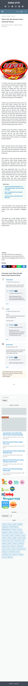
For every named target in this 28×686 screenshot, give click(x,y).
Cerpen (20, 529)
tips (10, 554)
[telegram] (23, 6)
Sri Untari (11, 290)
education (17, 535)
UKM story (10, 557)
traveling (21, 554)
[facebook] (5, 6)
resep (3, 549)
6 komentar (4, 26)
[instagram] (16, 6)
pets (8, 546)
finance (9, 538)
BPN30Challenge (6, 529)
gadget (14, 538)
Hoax (8, 540)
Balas (7, 303)
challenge (4, 532)
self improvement (21, 549)
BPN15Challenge (14, 526)
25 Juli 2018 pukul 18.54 (14, 359)
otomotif (15, 543)
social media (11, 551)
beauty (14, 524)
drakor (11, 535)
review (8, 549)
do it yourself (5, 535)
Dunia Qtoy (14, 3)
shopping (4, 551)
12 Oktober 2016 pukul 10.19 (16, 293)
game (19, 538)
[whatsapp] (19, 266)
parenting (21, 543)
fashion (4, 538)
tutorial (4, 557)
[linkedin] (19, 6)
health (3, 540)
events (23, 535)
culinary (16, 532)
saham (13, 549)
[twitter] (9, 6)
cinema (10, 532)
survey (17, 551)
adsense (4, 524)
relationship (20, 546)
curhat (21, 532)
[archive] (7, 516)
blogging (20, 524)
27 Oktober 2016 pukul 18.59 (16, 327)
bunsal (7, 309)
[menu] (3, 11)
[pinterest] (13, 266)
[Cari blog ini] (9, 397)
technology (5, 554)
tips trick (15, 554)
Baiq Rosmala (9, 344)
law (23, 540)
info (12, 540)
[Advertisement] (14, 43)
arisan (9, 524)
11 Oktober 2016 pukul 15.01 (13, 282)
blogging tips (5, 526)
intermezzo (18, 540)
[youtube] (12, 6)
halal (24, 538)
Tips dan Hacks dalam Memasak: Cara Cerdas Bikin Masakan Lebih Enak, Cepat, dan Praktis (14, 188)
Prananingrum (9, 279)
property (13, 546)
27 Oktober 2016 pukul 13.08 (13, 311)
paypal (4, 546)
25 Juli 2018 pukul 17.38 (11, 347)
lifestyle (4, 543)
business (14, 529)
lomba (9, 543)
